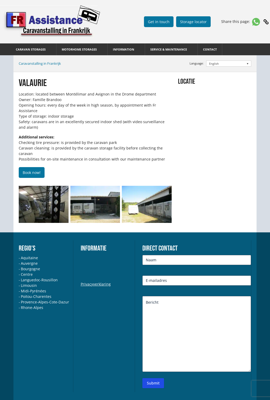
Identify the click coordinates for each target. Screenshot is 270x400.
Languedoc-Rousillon (39, 279)
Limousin (29, 285)
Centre (27, 274)
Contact (210, 49)
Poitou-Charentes (36, 296)
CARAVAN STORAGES (31, 49)
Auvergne (29, 263)
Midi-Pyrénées (33, 290)
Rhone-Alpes (32, 307)
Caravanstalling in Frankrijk (40, 63)
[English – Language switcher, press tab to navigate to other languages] (228, 64)
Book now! (32, 172)
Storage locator (193, 21)
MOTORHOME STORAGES (79, 49)
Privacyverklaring (96, 284)
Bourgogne (30, 268)
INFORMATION (123, 49)
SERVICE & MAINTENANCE (168, 49)
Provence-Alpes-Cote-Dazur (45, 301)
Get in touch (159, 21)
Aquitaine (29, 257)
